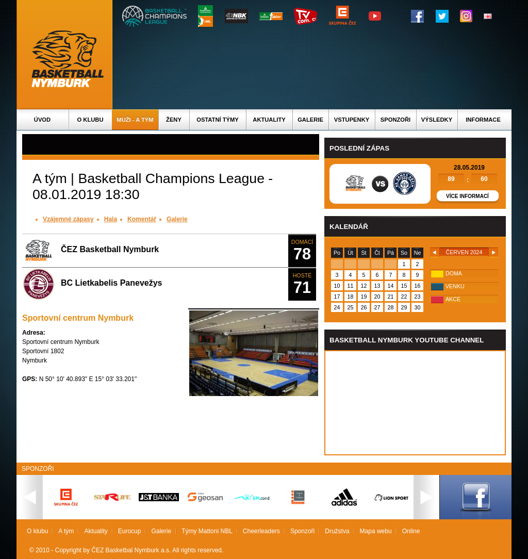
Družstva (337, 531)
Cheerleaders (261, 531)
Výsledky (436, 120)
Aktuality (269, 120)
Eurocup (129, 531)
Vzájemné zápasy (68, 219)
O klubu (90, 120)
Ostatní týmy (217, 120)
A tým (66, 531)
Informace (483, 120)
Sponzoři (395, 120)
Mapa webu (376, 531)
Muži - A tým (135, 120)
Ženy (174, 120)
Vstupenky (351, 120)
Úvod (42, 120)
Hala (110, 219)
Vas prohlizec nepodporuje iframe (415, 402)
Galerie (310, 120)
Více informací (467, 196)
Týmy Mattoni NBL (207, 531)
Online (411, 531)
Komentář (141, 219)
